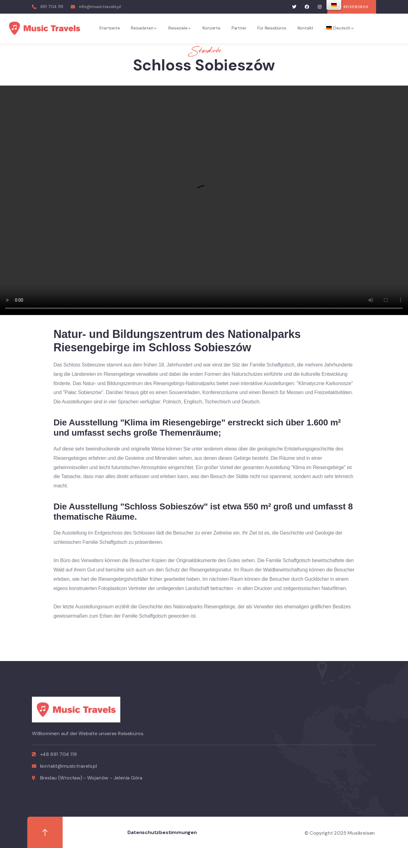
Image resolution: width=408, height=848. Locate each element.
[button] (351, 7)
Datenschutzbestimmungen (162, 832)
